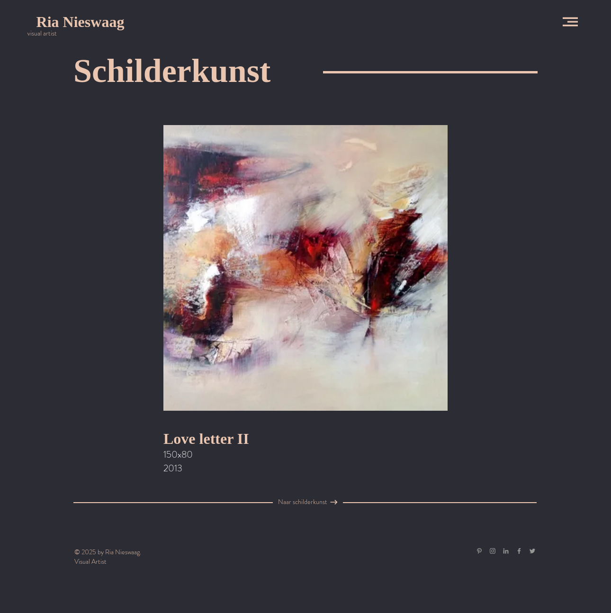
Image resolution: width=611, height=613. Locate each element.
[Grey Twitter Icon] (532, 551)
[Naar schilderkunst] (302, 502)
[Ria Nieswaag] (80, 22)
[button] (570, 21)
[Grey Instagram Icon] (492, 551)
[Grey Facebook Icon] (519, 551)
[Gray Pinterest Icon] (479, 551)
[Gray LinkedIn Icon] (506, 551)
